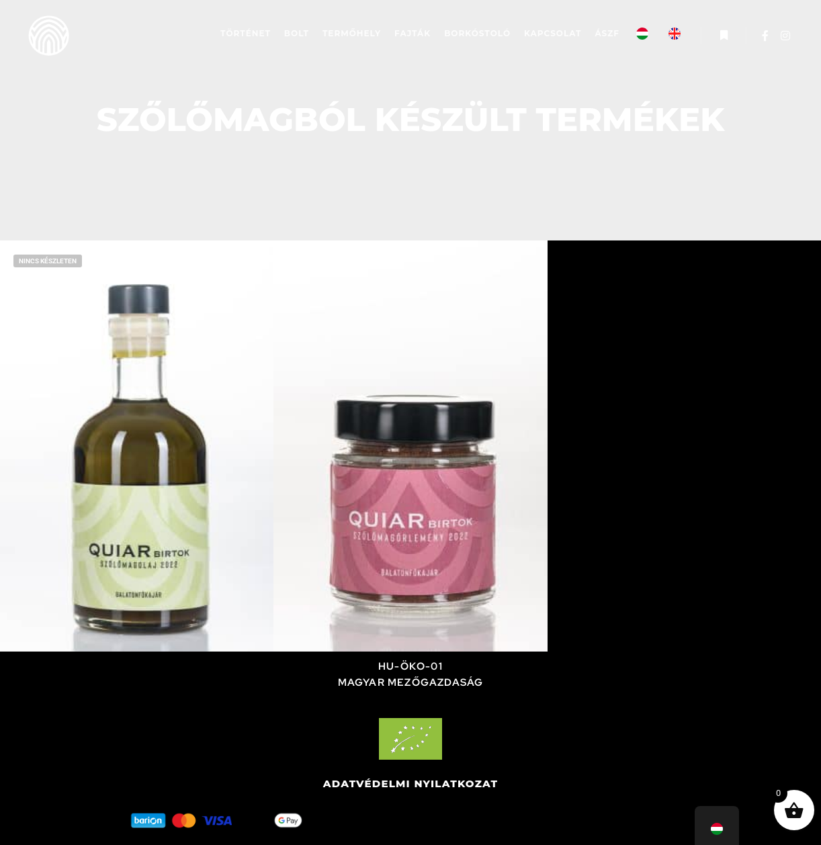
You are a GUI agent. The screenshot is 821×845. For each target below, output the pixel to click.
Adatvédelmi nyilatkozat (411, 783)
